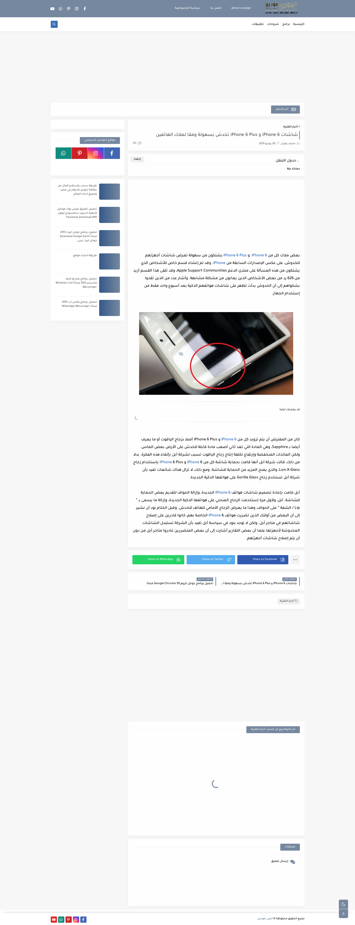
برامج (286, 24)
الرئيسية (298, 24)
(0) (137, 143)
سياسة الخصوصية (187, 8)
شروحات (273, 24)
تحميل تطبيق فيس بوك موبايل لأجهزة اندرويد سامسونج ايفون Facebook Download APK (77, 213)
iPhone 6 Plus (234, 256)
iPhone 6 (258, 256)
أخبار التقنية (290, 127)
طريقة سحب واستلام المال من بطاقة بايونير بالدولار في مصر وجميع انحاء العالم (77, 190)
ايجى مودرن (265, 918)
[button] (262, 559)
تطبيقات (258, 24)
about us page (241, 8)
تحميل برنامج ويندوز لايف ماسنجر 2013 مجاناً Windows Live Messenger (76, 283)
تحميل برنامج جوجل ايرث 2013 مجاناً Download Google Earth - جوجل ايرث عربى (77, 236)
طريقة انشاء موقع (85, 255)
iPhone (219, 263)
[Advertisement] (177, 67)
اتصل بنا (215, 8)
